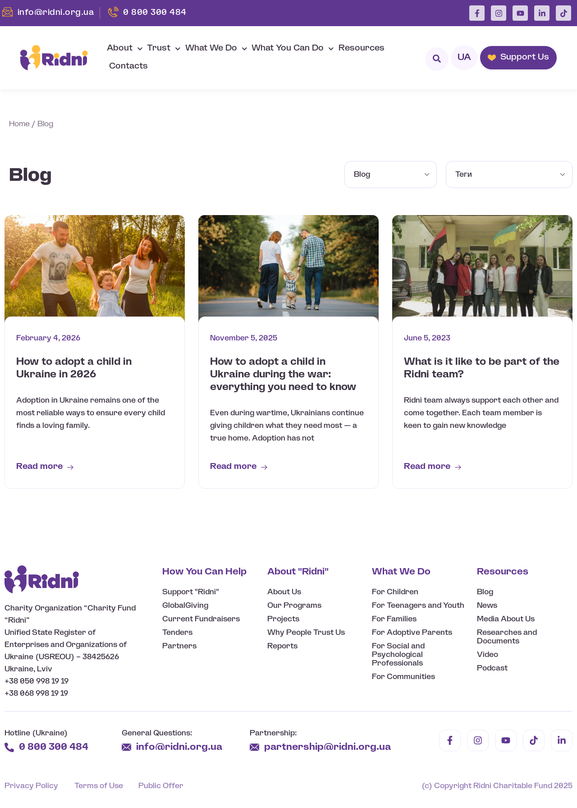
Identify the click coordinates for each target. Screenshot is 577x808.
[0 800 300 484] (9, 747)
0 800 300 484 (53, 747)
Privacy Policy (31, 786)
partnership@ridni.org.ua (328, 747)
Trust (164, 48)
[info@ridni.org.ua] (126, 747)
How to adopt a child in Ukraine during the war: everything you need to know (283, 375)
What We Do (216, 48)
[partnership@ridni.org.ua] (254, 747)
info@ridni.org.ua (180, 747)
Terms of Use (98, 786)
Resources (362, 48)
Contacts (128, 66)
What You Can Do (293, 48)
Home (19, 124)
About (125, 48)
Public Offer (160, 786)
